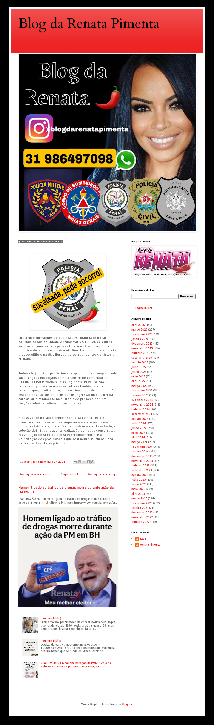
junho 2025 (138, 372)
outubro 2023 (140, 465)
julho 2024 (138, 423)
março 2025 (139, 386)
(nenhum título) (51, 618)
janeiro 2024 (140, 451)
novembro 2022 (142, 517)
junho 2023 (138, 484)
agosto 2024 (139, 418)
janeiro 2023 (139, 507)
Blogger (127, 704)
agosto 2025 (139, 362)
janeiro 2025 (139, 395)
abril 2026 (138, 325)
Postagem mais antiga (102, 474)
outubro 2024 (140, 409)
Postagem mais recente (35, 474)
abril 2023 (138, 493)
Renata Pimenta (150, 544)
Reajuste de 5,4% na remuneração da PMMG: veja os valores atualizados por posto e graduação (76, 664)
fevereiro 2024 (142, 447)
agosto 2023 (139, 475)
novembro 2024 (142, 404)
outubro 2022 (140, 522)
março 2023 (139, 498)
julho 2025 (138, 367)
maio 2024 (138, 432)
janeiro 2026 (140, 339)
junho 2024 (139, 428)
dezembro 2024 (142, 400)
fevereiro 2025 (141, 390)
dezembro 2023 (142, 456)
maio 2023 (138, 489)
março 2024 (139, 442)
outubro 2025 (140, 353)
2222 (143, 538)
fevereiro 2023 (141, 503)
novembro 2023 (142, 461)
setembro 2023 (141, 470)
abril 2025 (138, 381)
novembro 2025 (142, 348)
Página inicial (69, 474)
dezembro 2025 (142, 343)
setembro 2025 (141, 357)
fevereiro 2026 (142, 334)
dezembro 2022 (142, 512)
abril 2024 (138, 437)
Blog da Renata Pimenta (88, 23)
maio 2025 (138, 376)
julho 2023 (138, 479)
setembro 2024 (141, 414)
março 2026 (139, 329)
